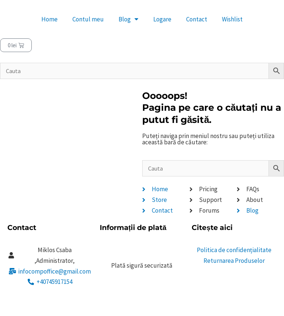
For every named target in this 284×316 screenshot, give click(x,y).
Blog (128, 19)
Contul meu (88, 19)
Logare (162, 19)
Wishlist (232, 19)
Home (49, 19)
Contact (196, 19)
